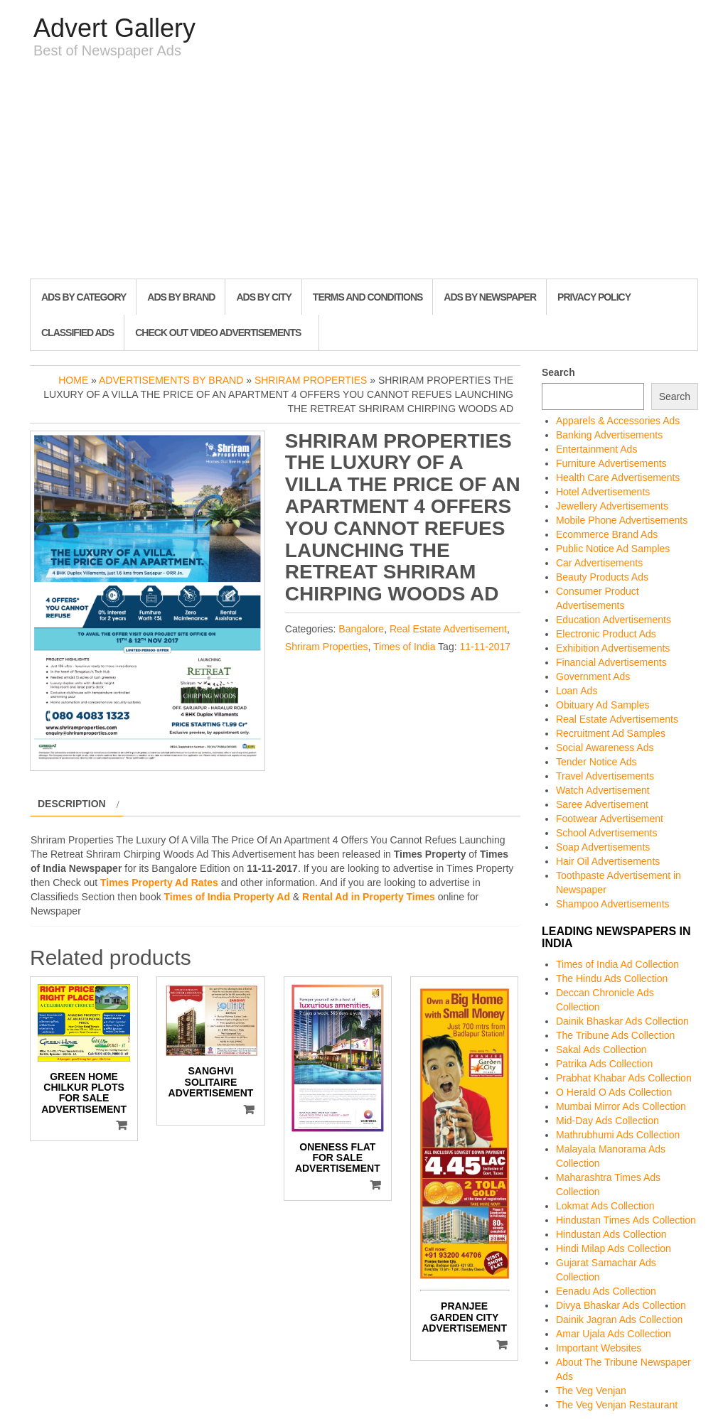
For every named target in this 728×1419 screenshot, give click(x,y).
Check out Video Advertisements (218, 332)
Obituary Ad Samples (603, 705)
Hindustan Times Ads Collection (626, 1220)
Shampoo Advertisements (613, 904)
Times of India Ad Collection (617, 964)
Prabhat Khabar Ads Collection (624, 1078)
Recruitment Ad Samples (610, 733)
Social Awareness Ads (605, 747)
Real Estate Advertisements (617, 719)
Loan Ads (576, 690)
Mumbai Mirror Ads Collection (621, 1106)
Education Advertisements (613, 619)
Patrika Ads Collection (604, 1063)
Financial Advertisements (611, 662)
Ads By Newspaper (490, 297)
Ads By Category (83, 297)
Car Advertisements (599, 562)
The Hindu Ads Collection (612, 978)
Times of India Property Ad (227, 896)
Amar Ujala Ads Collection (613, 1333)
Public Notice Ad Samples (613, 548)
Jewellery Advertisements (612, 506)
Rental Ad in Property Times (368, 896)
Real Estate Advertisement (448, 629)
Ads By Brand (181, 297)
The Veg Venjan (591, 1390)
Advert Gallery (114, 28)
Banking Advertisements (609, 435)
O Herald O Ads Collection (614, 1092)
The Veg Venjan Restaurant (617, 1404)
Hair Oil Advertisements (608, 861)
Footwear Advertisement (609, 818)
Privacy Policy (594, 297)
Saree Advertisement (602, 804)
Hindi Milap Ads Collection (613, 1248)
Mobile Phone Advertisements (621, 520)
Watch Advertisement (603, 790)
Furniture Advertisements (611, 463)
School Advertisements (606, 832)
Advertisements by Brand (171, 380)
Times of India (404, 646)
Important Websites (598, 1348)
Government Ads (593, 676)
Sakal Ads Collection (601, 1049)
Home (73, 380)
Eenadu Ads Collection (606, 1291)
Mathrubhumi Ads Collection (618, 1134)
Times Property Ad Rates (159, 882)
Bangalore (361, 629)
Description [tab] (72, 803)
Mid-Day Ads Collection (607, 1120)
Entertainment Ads (596, 449)
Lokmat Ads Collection (605, 1206)
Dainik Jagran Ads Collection (619, 1319)
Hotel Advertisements (603, 491)
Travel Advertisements (605, 776)
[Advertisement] (364, 171)
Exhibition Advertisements (613, 648)
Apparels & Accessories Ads (618, 420)
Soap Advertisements (603, 847)
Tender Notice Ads (596, 761)
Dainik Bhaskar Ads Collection (622, 1021)
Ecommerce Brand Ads (607, 534)
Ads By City (263, 297)
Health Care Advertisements (618, 477)
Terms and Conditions (367, 297)
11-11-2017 (484, 646)
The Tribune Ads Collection (615, 1035)
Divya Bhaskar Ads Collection (621, 1305)
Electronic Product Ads (606, 634)
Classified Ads (77, 332)
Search (558, 372)
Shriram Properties (311, 380)
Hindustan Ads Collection (611, 1234)
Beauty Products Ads (602, 577)
